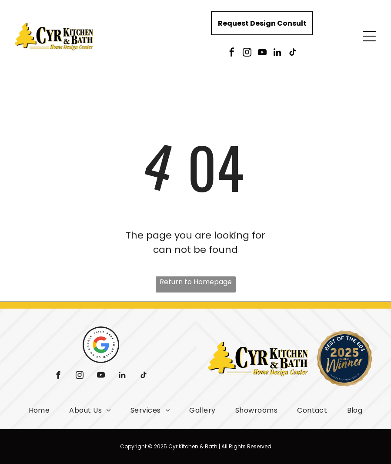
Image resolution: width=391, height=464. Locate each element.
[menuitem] (39, 410)
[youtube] (262, 53)
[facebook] (231, 53)
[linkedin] (277, 53)
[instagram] (247, 53)
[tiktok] (292, 53)
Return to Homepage (196, 282)
